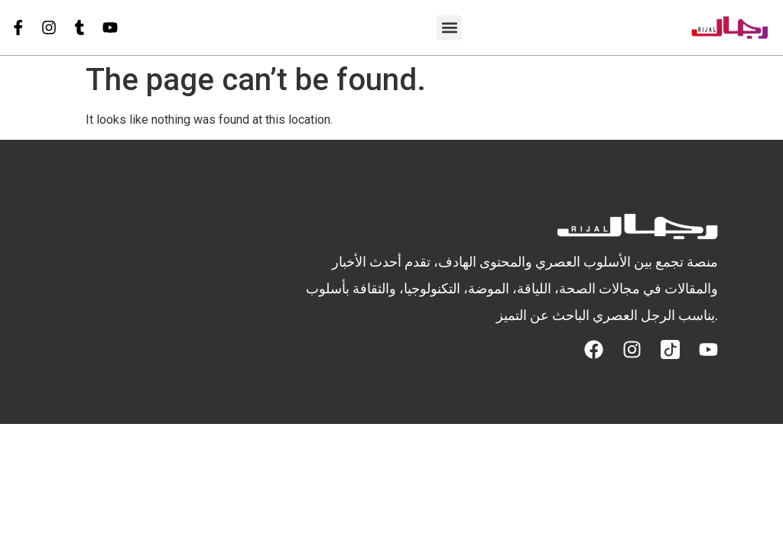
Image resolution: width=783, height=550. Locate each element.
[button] (449, 27)
